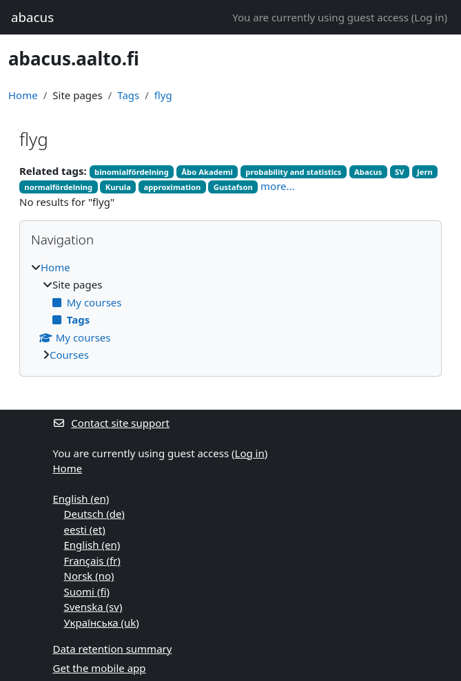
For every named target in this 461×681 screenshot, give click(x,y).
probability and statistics (293, 172)
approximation (172, 187)
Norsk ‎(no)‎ (89, 576)
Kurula (118, 187)
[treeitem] (230, 311)
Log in (429, 17)
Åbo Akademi (207, 172)
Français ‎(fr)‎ (92, 560)
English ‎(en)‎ (81, 498)
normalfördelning (58, 187)
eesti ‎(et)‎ (84, 529)
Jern (425, 172)
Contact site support (111, 423)
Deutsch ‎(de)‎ (94, 514)
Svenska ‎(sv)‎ (93, 607)
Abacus (368, 172)
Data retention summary (112, 649)
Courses (69, 355)
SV (399, 172)
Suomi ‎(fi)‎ (87, 591)
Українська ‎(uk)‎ (101, 622)
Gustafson (233, 187)
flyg (163, 95)
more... (277, 186)
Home (23, 95)
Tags (128, 95)
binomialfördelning (131, 172)
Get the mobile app (99, 668)
